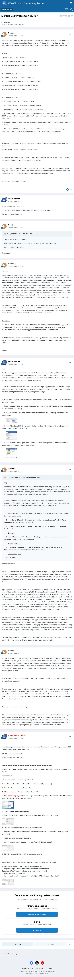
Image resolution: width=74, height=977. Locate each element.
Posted (15, 36)
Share (18, 944)
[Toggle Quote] (5, 234)
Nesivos (7, 22)
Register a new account (37, 914)
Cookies (49, 968)
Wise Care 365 (18, 24)
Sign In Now (37, 930)
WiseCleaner (14, 198)
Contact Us (39, 968)
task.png (12, 533)
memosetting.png (15, 554)
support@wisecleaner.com (17, 392)
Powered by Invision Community (37, 973)
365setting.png (14, 543)
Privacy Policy (27, 968)
